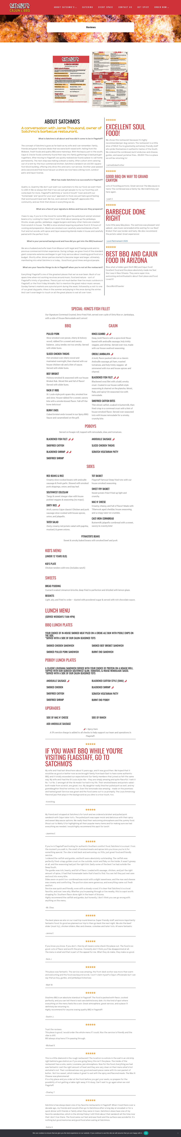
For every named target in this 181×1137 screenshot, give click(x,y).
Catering (87, 7)
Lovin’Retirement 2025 (117, 223)
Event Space (105, 7)
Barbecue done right (122, 201)
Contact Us (125, 7)
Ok (146, 1133)
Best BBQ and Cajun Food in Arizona (127, 236)
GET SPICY (143, 7)
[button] (47, 35)
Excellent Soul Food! (122, 125)
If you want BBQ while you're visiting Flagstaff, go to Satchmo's (87, 751)
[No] (178, 1133)
